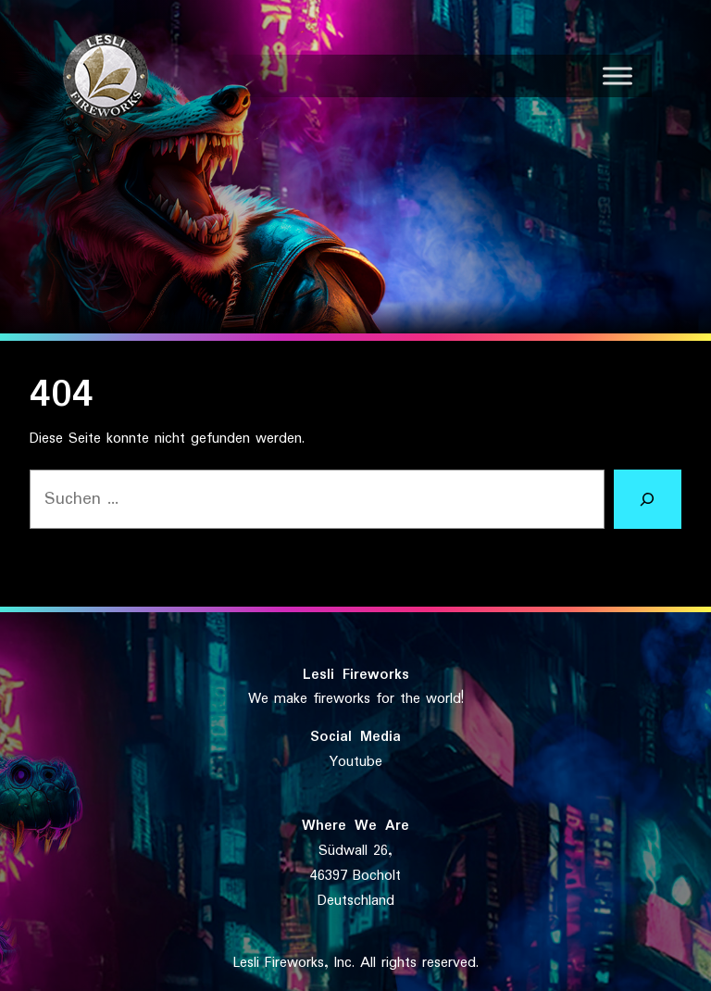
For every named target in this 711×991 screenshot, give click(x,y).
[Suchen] (647, 499)
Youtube (356, 761)
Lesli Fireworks (356, 674)
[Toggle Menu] (617, 75)
